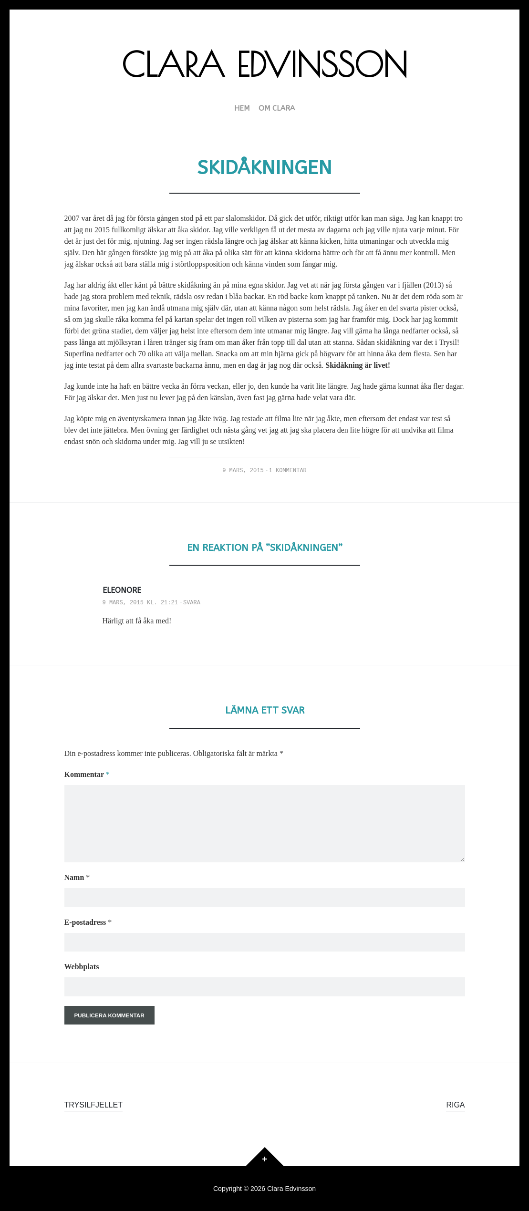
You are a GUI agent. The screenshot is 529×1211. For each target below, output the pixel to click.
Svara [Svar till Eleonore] (191, 603)
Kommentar (87, 774)
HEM (241, 109)
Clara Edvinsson (264, 64)
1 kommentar (288, 470)
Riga (455, 1105)
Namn (77, 877)
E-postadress (88, 922)
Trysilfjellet (93, 1105)
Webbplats (81, 967)
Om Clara (277, 109)
